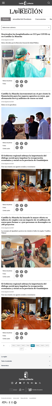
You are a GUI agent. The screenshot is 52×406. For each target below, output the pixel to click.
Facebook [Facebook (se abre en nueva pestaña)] (24, 383)
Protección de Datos (6, 398)
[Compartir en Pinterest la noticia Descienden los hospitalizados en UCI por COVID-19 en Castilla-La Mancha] (17, 85)
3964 (18, 345)
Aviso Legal (16, 398)
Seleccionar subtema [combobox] (8, 27)
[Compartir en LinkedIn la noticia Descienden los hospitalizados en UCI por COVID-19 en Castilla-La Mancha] (21, 85)
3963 (13, 345)
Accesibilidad (32, 398)
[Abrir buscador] (49, 3)
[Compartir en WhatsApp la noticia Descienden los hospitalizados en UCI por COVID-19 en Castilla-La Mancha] (17, 81)
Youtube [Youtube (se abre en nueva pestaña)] (20, 383)
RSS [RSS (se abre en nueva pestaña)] (40, 383)
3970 (47, 345)
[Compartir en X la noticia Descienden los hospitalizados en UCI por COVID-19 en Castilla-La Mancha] (26, 81)
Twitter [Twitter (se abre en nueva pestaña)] (28, 383)
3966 (27, 345)
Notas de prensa (7, 81)
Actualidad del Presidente (22, 19)
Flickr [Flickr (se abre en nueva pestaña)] (32, 383)
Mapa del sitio (24, 398)
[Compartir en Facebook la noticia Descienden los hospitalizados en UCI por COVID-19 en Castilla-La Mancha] (21, 81)
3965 (23, 345)
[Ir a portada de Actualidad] (26, 11)
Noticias (6, 19)
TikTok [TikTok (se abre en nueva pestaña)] (16, 383)
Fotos (4, 83)
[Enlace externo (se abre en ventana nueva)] (12, 402)
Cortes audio (6, 148)
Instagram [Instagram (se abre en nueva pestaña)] (12, 383)
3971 (21, 349)
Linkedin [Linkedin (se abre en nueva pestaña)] (36, 383)
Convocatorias (40, 19)
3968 (37, 345)
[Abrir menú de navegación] (3, 3)
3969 (42, 345)
